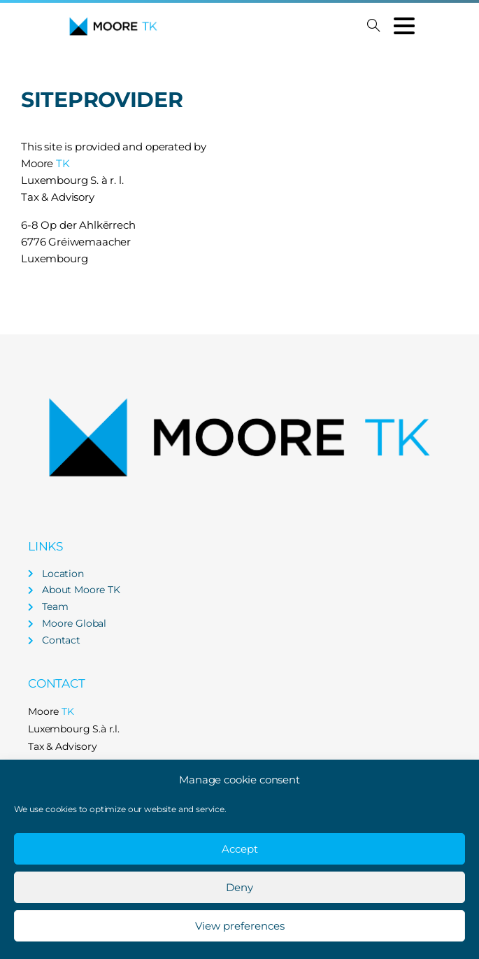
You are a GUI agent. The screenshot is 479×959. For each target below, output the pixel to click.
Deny (239, 887)
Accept (240, 848)
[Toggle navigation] (404, 26)
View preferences (240, 925)
